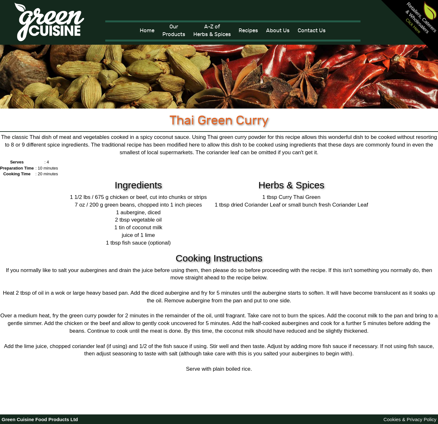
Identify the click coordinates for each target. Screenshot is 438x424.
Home (147, 30)
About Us (278, 30)
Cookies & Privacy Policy (409, 419)
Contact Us (312, 30)
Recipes (248, 30)
